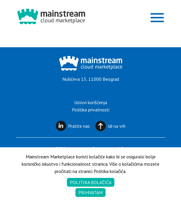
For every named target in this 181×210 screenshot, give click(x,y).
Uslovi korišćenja (90, 102)
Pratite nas (79, 126)
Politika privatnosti (90, 110)
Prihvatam (90, 192)
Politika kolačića (90, 182)
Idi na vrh (116, 126)
